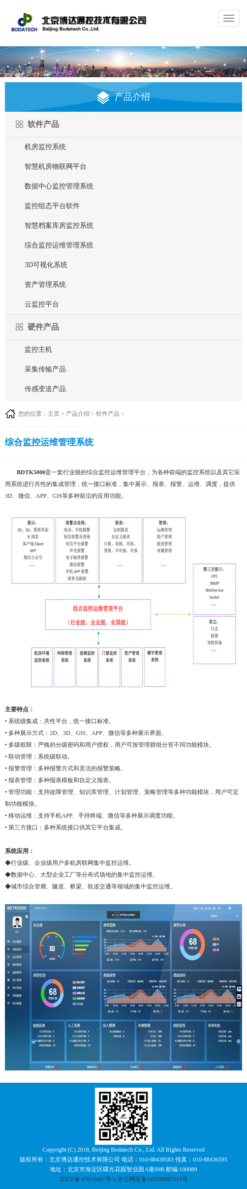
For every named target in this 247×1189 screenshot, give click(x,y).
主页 (54, 413)
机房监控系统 (45, 147)
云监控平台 (42, 304)
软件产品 (108, 413)
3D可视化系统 (46, 265)
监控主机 (38, 349)
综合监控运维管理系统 (59, 245)
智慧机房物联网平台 (56, 166)
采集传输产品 (45, 369)
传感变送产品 (45, 389)
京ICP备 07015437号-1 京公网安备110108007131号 (123, 1179)
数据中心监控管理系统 (59, 186)
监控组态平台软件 (52, 206)
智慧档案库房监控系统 (59, 225)
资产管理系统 (45, 284)
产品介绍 (78, 413)
